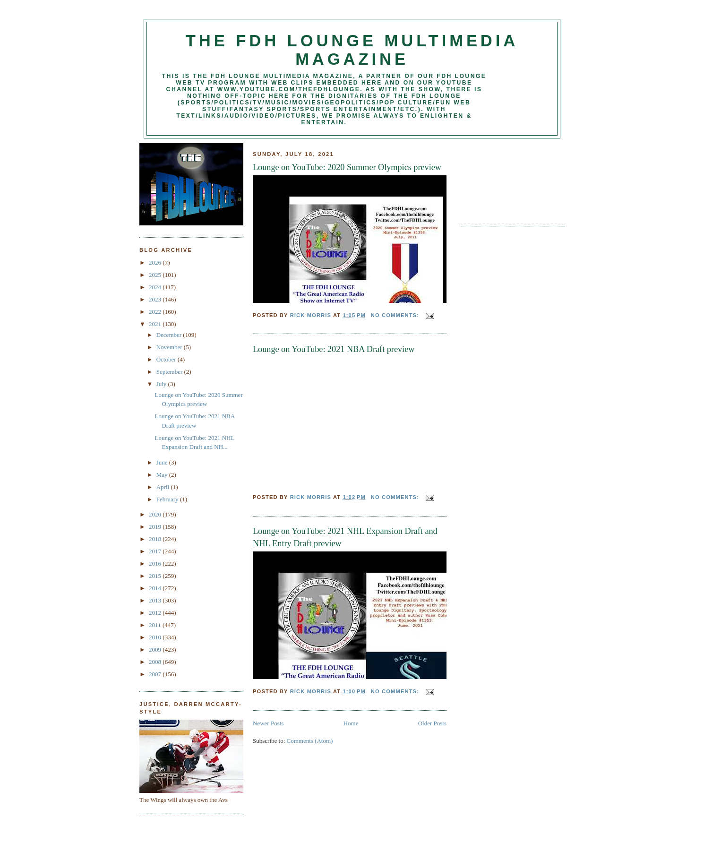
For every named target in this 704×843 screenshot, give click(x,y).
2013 (156, 600)
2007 (156, 674)
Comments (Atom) (310, 740)
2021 (156, 323)
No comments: (396, 315)
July (162, 383)
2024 (156, 287)
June (162, 462)
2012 (156, 612)
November (170, 347)
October (167, 359)
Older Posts (432, 723)
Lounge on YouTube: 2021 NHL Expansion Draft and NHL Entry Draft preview (345, 537)
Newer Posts (268, 723)
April (163, 486)
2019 (156, 526)
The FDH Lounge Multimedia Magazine (352, 50)
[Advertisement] (503, 178)
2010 (156, 637)
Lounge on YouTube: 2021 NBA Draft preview (333, 349)
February (168, 499)
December (169, 334)
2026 (156, 262)
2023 (156, 299)
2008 (156, 661)
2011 (156, 624)
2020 (156, 514)
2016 (156, 563)
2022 (156, 311)
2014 (156, 588)
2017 (156, 551)
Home (351, 723)
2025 (156, 274)
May (162, 474)
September (170, 371)
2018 (156, 538)
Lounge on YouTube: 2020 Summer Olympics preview (347, 167)
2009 (156, 649)
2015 (156, 575)
